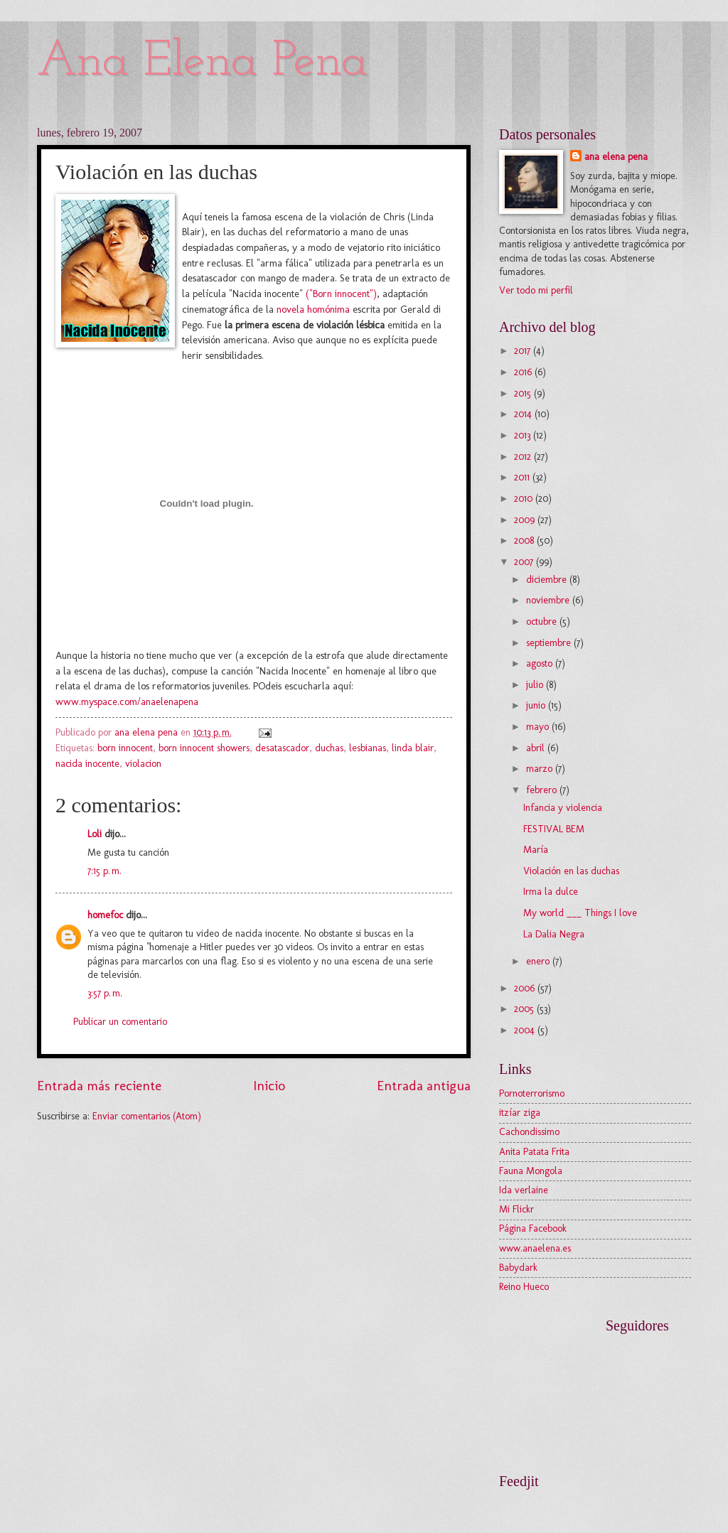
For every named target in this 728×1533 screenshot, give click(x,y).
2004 (525, 1030)
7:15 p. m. (104, 871)
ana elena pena (616, 157)
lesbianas (367, 748)
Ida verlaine (523, 1190)
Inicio (269, 1085)
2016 (524, 372)
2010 (524, 499)
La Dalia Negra (553, 934)
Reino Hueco (524, 1287)
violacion (143, 764)
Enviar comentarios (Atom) (146, 1116)
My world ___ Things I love (580, 913)
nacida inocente (87, 764)
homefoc (105, 915)
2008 (525, 540)
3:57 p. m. (104, 993)
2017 (523, 351)
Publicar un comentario (120, 1022)
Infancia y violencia (562, 808)
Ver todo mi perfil (536, 290)
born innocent (125, 748)
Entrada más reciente (99, 1085)
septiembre (550, 643)
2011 (523, 477)
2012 (524, 457)
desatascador (282, 748)
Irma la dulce (550, 892)
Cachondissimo (529, 1132)
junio (537, 705)
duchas (329, 748)
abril (536, 748)
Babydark (518, 1268)
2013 (523, 435)
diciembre (547, 580)
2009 (525, 520)
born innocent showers (204, 748)
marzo (540, 769)
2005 (525, 1009)
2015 (524, 393)
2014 (524, 414)
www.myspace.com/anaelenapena (126, 701)
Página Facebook (533, 1228)
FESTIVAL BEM (553, 829)
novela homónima (315, 309)
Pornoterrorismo (531, 1093)
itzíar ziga (519, 1113)
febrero (543, 790)
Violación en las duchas (571, 871)
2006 (525, 988)
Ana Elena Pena (202, 62)
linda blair (413, 748)
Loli (94, 834)
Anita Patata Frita (534, 1152)
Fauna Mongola (530, 1171)
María (535, 850)
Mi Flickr (516, 1209)
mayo (539, 727)
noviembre (549, 600)
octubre (543, 621)
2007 (525, 562)
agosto (540, 663)
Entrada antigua (424, 1085)
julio (536, 685)
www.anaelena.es (535, 1248)
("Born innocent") (341, 293)
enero (539, 961)
